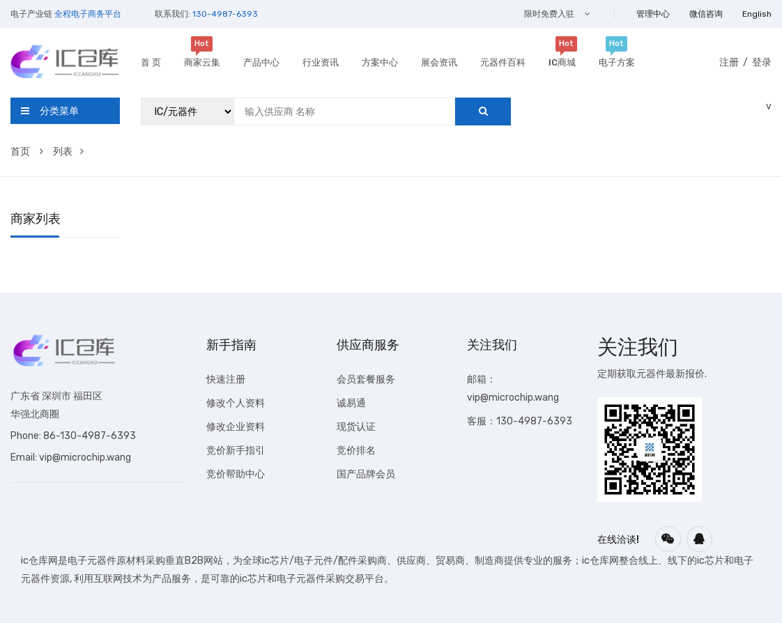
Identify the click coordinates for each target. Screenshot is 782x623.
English (757, 14)
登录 (762, 62)
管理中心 (653, 14)
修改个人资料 (235, 403)
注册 (729, 62)
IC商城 (562, 61)
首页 (26, 151)
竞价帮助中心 (235, 474)
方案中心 (380, 62)
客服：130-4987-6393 (519, 421)
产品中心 (261, 62)
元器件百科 (503, 62)
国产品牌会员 (366, 474)
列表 (68, 151)
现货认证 (356, 427)
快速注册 (225, 379)
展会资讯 (439, 62)
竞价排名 (356, 450)
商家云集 (202, 61)
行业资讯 (320, 62)
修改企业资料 (235, 427)
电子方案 (617, 61)
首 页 (151, 62)
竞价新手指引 (235, 450)
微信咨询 (706, 14)
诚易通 (351, 403)
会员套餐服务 (366, 379)
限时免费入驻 (557, 14)
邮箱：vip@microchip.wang (513, 388)
